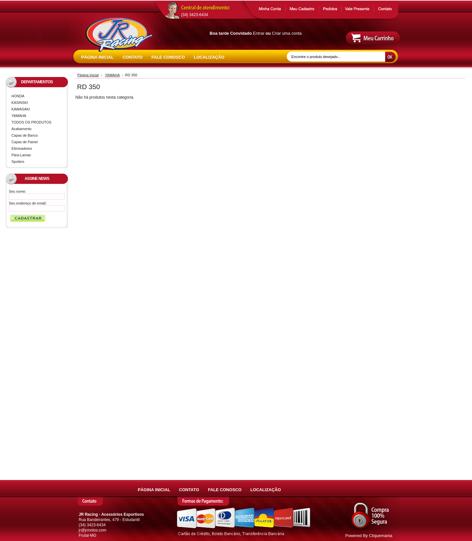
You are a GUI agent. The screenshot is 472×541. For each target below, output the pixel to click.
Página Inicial (88, 75)
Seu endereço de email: (28, 203)
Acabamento (21, 129)
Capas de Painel (24, 142)
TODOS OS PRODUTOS (31, 122)
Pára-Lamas (21, 155)
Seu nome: (17, 191)
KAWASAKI (38, 109)
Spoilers (17, 162)
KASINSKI (38, 103)
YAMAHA (38, 116)
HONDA (38, 96)
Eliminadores (21, 148)
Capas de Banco (24, 135)
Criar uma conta (287, 33)
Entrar (259, 33)
